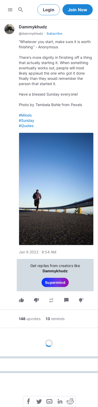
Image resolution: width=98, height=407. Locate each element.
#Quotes (26, 125)
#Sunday (26, 120)
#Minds (25, 115)
